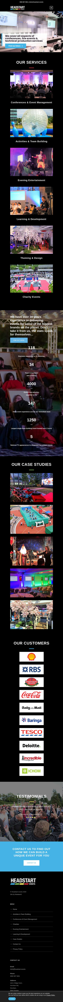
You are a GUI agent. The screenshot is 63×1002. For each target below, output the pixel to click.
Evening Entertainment (21, 929)
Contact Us (17, 944)
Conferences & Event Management (25, 919)
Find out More (16, 46)
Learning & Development (21, 934)
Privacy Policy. (50, 995)
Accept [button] (12, 998)
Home (15, 909)
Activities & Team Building (22, 914)
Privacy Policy (18, 949)
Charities (16, 924)
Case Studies (17, 939)
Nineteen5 (18, 894)
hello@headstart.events (36, 2)
